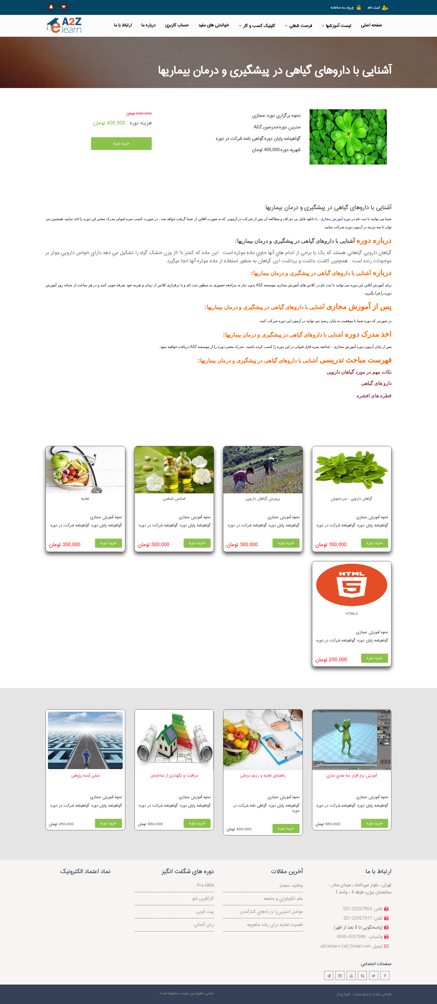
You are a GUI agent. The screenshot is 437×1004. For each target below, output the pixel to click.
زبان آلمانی (204, 925)
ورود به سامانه (342, 8)
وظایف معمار (291, 886)
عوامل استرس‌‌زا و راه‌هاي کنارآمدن (271, 912)
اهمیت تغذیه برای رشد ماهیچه (275, 925)
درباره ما (148, 25)
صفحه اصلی (371, 25)
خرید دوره (121, 143)
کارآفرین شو (203, 899)
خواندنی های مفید (213, 25)
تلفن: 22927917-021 (363, 918)
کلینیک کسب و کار (257, 25)
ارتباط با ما (123, 25)
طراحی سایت (381, 994)
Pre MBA (205, 886)
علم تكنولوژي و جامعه (283, 899)
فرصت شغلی (298, 25)
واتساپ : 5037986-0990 (360, 937)
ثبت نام (374, 8)
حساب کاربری (177, 25)
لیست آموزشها (336, 25)
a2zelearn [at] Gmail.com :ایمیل (351, 946)
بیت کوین (205, 912)
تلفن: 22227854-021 (363, 909)
